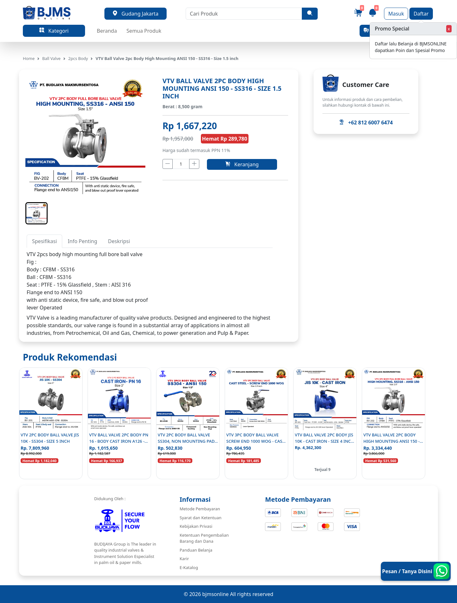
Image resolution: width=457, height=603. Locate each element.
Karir (184, 558)
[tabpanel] (150, 280)
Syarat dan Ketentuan (201, 517)
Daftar (421, 13)
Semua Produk (144, 30)
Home (29, 58)
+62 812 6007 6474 (366, 122)
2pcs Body (78, 58)
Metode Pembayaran (200, 509)
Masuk (396, 13)
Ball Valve (51, 58)
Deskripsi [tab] (119, 241)
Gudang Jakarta (135, 13)
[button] (36, 213)
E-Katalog (189, 567)
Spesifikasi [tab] (44, 241)
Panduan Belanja (196, 550)
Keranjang (242, 164)
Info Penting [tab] (82, 241)
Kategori (54, 30)
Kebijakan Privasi (196, 526)
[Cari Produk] (244, 14)
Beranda (107, 30)
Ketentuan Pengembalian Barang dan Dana (204, 538)
